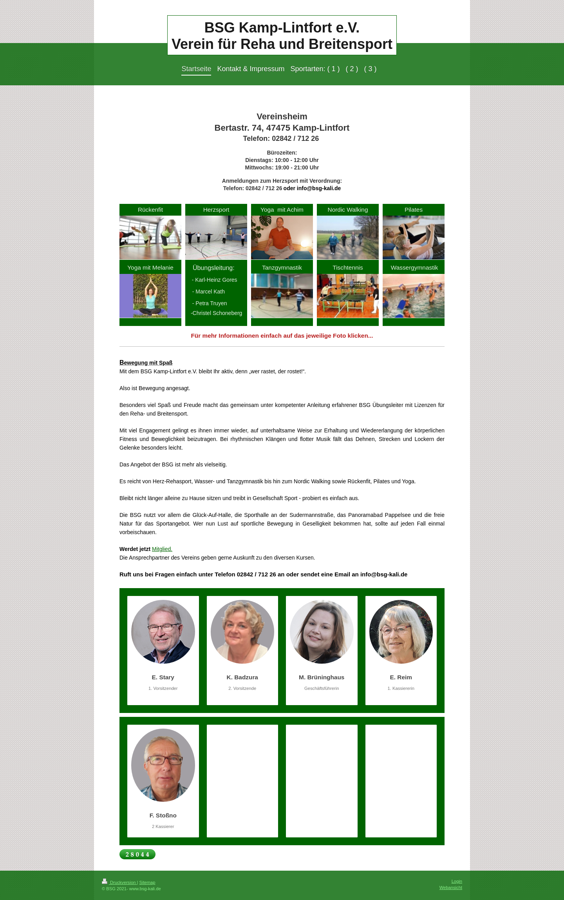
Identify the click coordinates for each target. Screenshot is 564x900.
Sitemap (147, 882)
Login (457, 881)
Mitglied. (162, 549)
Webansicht (450, 887)
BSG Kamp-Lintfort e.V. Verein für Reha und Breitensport (282, 36)
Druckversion (119, 882)
